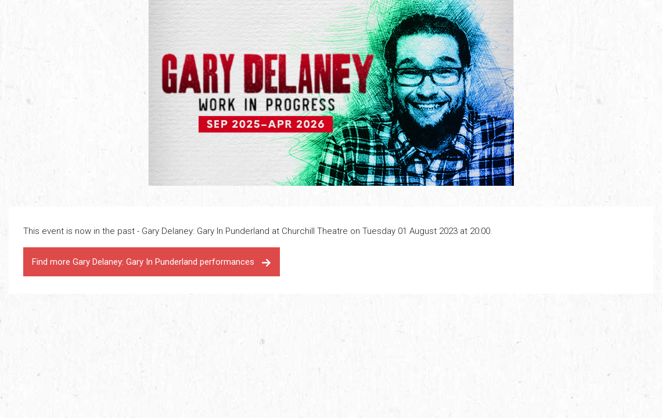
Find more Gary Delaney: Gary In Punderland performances (151, 262)
